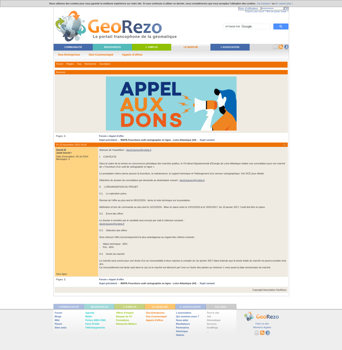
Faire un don (262, 323)
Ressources (112, 47)
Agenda (89, 312)
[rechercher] (246, 26)
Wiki (57, 320)
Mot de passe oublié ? (277, 11)
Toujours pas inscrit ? (255, 11)
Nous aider (182, 320)
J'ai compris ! (264, 3)
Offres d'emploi (125, 312)
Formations (122, 320)
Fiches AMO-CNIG (95, 320)
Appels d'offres (132, 54)
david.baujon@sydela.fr (138, 150)
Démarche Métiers (126, 324)
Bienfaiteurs (183, 324)
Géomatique (214, 320)
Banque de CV (124, 316)
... (208, 331)
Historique (182, 331)
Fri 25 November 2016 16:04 (71, 144)
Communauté (73, 47)
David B (61, 149)
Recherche (90, 64)
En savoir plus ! (284, 3)
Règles (70, 64)
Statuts (180, 335)
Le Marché (191, 47)
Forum (59, 64)
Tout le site (213, 312)
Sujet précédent (108, 140)
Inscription (104, 64)
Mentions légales (262, 327)
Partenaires (182, 327)
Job (209, 316)
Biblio (88, 316)
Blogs (58, 316)
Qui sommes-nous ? (187, 316)
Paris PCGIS (92, 324)
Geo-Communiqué (101, 54)
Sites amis (60, 327)
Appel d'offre (116, 136)
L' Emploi (152, 47)
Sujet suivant (207, 140)
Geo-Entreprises (69, 54)
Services (212, 324)
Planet (58, 324)
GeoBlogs (212, 327)
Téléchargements (95, 327)
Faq (79, 64)
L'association (183, 312)
